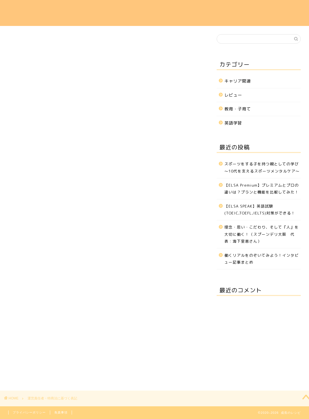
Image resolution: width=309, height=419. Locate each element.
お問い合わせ (274, 8)
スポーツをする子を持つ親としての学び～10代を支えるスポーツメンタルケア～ (262, 167)
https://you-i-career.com (61, 110)
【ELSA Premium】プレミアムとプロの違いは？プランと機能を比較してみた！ (261, 188)
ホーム (132, 8)
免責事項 (61, 412)
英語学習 (187, 8)
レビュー (245, 8)
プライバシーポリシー (29, 412)
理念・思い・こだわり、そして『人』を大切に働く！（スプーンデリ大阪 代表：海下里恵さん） (261, 234)
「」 (63, 154)
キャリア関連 (158, 8)
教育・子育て (216, 8)
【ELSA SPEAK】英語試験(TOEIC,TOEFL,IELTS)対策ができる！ (259, 209)
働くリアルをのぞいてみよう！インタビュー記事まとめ (261, 259)
